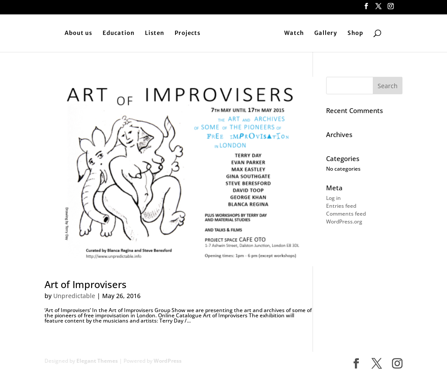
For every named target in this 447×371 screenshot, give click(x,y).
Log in (333, 198)
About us (78, 33)
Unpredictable (74, 296)
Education (118, 33)
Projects (187, 33)
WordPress (168, 360)
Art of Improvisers (86, 284)
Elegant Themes (97, 360)
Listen (154, 33)
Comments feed (346, 213)
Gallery (325, 33)
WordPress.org (344, 221)
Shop (355, 33)
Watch (294, 33)
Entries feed (341, 206)
